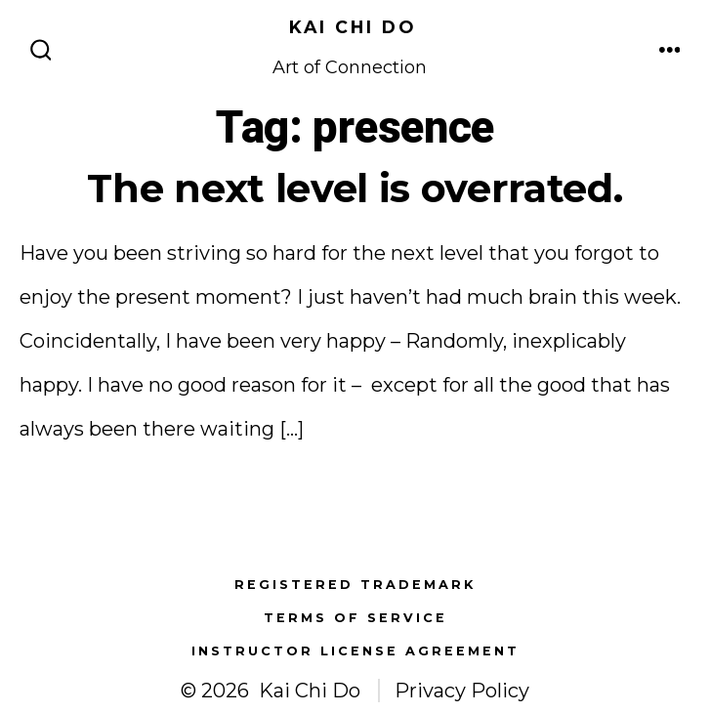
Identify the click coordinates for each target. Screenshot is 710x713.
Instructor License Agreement (355, 651)
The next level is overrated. (354, 188)
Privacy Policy (462, 690)
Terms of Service (355, 617)
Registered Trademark (355, 584)
